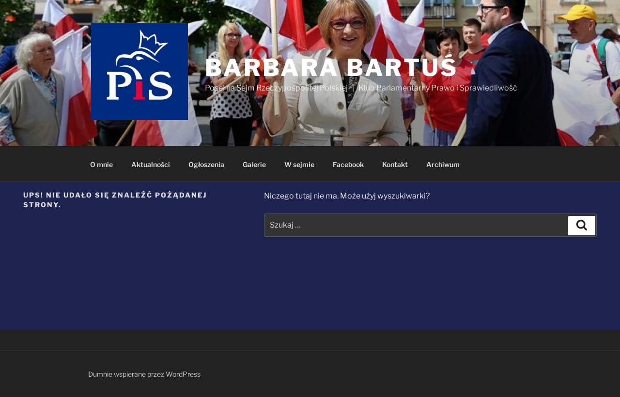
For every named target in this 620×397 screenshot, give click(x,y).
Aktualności (150, 164)
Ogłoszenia (206, 164)
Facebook (348, 164)
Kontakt (395, 164)
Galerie (254, 164)
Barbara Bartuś (331, 68)
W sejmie (299, 164)
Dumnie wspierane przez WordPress (144, 374)
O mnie (101, 164)
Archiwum (443, 164)
